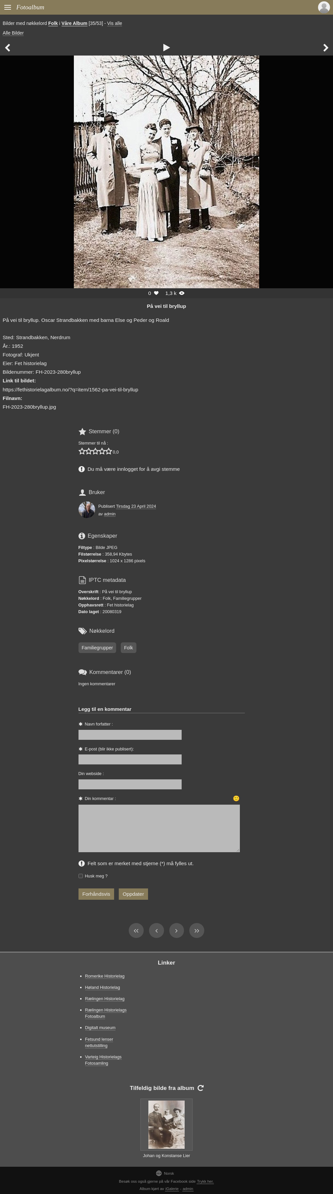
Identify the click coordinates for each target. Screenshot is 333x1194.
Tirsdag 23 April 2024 (136, 506)
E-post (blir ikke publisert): (109, 748)
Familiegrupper (97, 647)
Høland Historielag (102, 987)
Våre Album (74, 23)
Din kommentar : (100, 798)
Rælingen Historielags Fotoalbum (106, 1013)
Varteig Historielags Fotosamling (103, 1060)
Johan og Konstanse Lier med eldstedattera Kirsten (166, 1158)
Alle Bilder (13, 33)
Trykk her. (205, 1181)
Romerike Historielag (105, 976)
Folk (53, 23)
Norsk (165, 1173)
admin (110, 513)
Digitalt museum (100, 1027)
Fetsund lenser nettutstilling (99, 1042)
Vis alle (114, 23)
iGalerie (172, 1189)
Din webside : (91, 773)
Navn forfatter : (99, 724)
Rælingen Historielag (105, 998)
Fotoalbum (30, 7)
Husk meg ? (96, 875)
